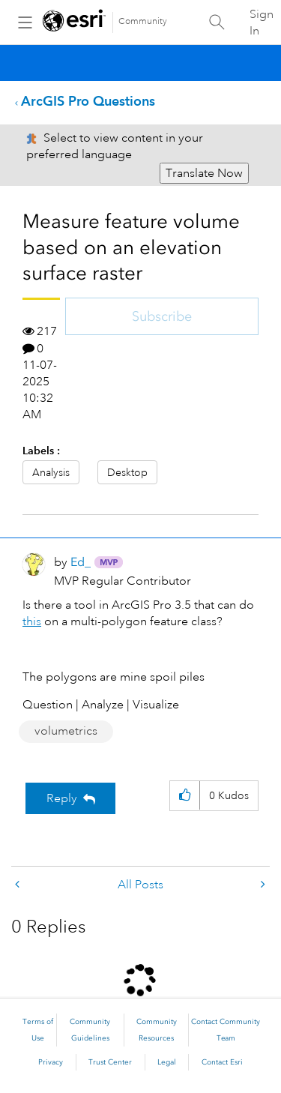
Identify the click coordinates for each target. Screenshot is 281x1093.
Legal (166, 1062)
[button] (184, 795)
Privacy (50, 1062)
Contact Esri (222, 1062)
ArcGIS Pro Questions (88, 101)
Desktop (127, 472)
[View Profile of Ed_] (80, 562)
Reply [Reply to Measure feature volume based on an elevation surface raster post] (61, 798)
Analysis (51, 472)
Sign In (262, 22)
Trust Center (110, 1062)
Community (142, 21)
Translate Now (204, 173)
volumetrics (65, 730)
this (31, 621)
